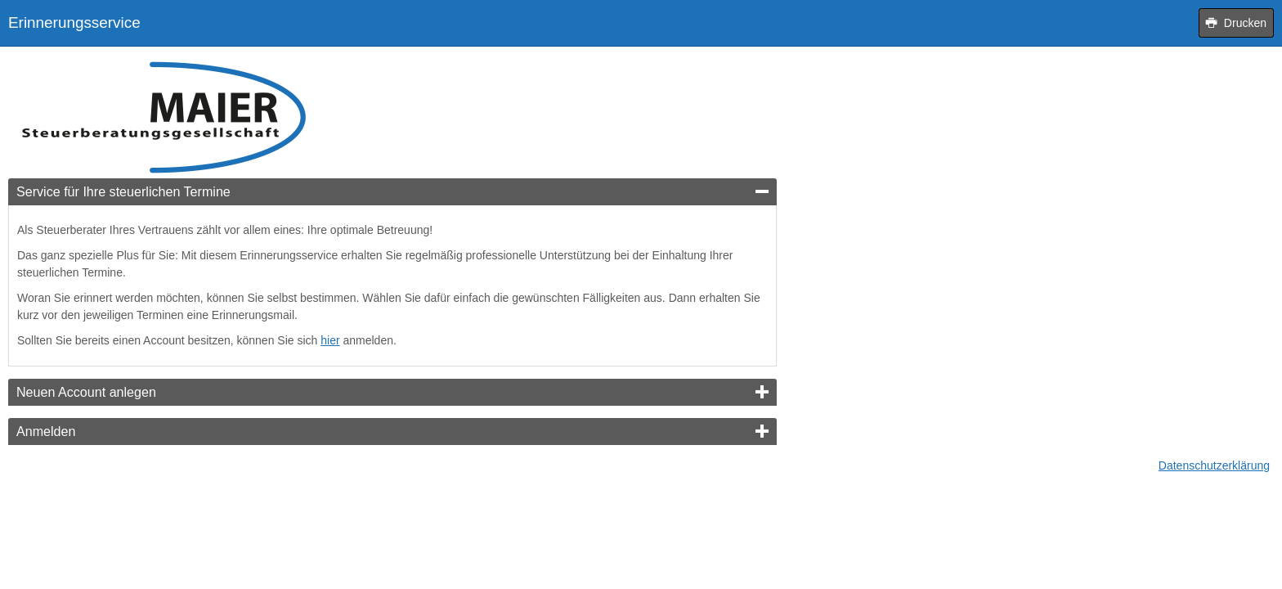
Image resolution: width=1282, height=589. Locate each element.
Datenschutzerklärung (1214, 465)
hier (329, 340)
